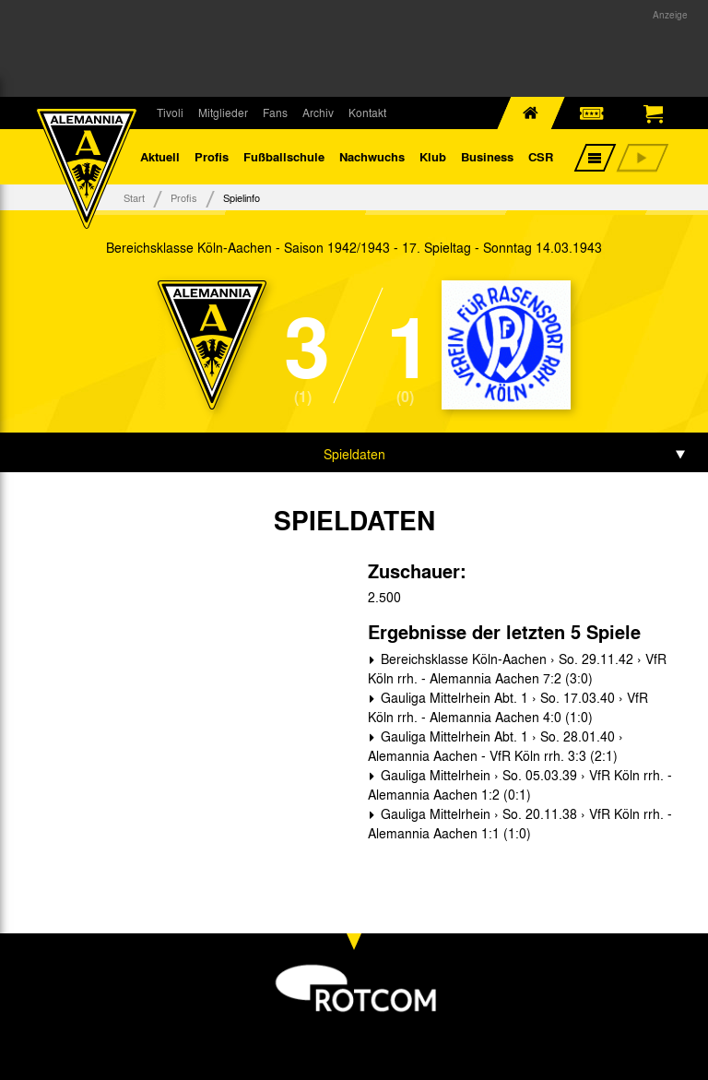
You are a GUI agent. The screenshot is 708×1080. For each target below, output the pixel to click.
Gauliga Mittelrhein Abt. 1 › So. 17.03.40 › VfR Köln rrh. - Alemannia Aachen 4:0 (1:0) (508, 707)
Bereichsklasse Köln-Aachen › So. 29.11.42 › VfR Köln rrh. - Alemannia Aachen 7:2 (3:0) (517, 668)
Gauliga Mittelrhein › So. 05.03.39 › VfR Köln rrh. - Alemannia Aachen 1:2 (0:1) (520, 784)
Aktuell (160, 156)
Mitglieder (223, 112)
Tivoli (170, 112)
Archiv (318, 112)
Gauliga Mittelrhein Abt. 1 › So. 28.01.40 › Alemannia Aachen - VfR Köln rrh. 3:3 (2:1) (495, 746)
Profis (212, 156)
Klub (432, 156)
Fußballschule (283, 156)
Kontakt (367, 112)
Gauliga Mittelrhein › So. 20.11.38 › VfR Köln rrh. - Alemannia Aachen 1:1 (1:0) (520, 823)
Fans (275, 112)
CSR (540, 156)
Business (487, 156)
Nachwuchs (372, 156)
